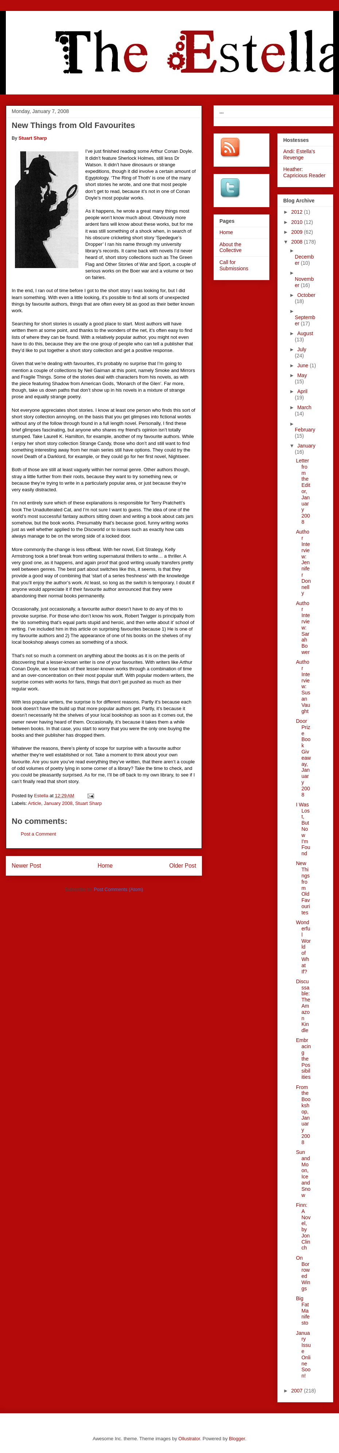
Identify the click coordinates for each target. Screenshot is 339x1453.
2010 (297, 222)
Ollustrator (189, 1438)
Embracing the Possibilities (303, 1058)
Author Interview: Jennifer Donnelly (303, 562)
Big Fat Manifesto (303, 1310)
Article (34, 803)
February (305, 430)
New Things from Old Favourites (303, 887)
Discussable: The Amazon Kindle (303, 1006)
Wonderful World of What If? (303, 946)
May (302, 375)
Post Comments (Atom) (118, 889)
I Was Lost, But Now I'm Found (303, 829)
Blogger (237, 1438)
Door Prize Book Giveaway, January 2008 (303, 758)
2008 (297, 242)
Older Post (182, 866)
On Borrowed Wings (303, 1273)
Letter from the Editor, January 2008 (303, 491)
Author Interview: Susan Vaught (303, 686)
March (304, 407)
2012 (297, 212)
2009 (297, 232)
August (305, 333)
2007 (297, 1391)
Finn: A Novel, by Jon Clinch (303, 1226)
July (301, 349)
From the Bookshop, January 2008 (303, 1114)
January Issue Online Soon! (303, 1354)
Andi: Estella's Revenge (299, 154)
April (302, 391)
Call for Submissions (233, 265)
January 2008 (58, 803)
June (303, 365)
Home (105, 866)
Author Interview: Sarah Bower (303, 627)
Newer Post (26, 866)
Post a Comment (38, 834)
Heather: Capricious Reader (304, 172)
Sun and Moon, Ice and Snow (303, 1173)
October (306, 295)
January (306, 446)
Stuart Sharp (88, 803)
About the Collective (230, 247)
